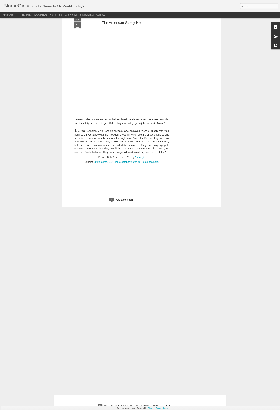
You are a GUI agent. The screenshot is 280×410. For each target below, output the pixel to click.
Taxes (144, 119)
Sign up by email (68, 14)
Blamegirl (140, 114)
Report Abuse (162, 408)
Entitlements (100, 119)
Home (53, 14)
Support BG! (87, 14)
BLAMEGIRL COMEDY (34, 14)
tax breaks (134, 119)
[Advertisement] (121, 142)
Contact (100, 14)
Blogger (151, 408)
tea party (154, 119)
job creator (121, 119)
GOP (111, 119)
